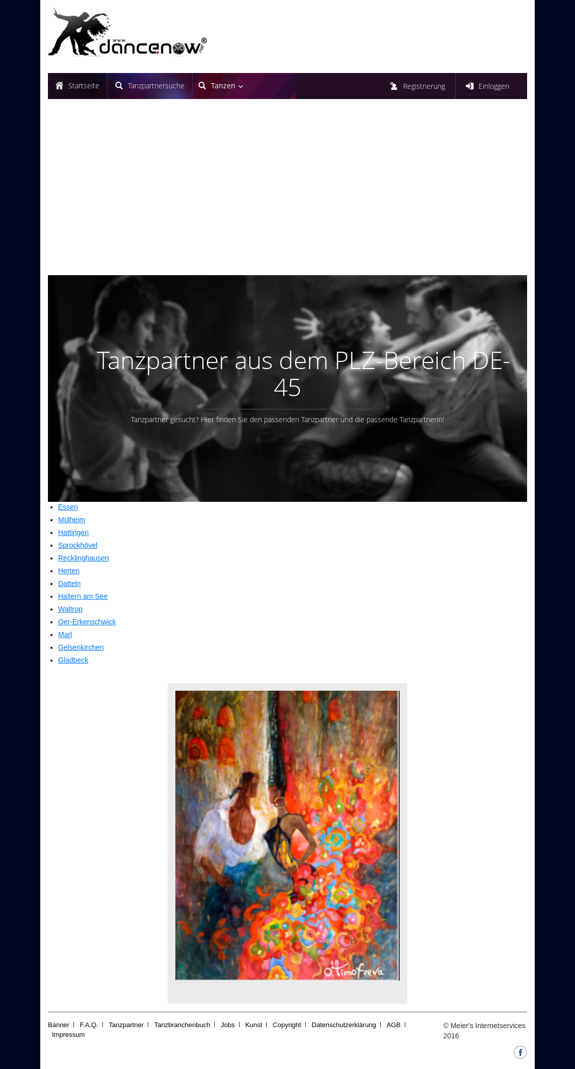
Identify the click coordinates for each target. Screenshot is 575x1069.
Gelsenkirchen (81, 647)
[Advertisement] (287, 190)
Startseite (83, 85)
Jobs (227, 1025)
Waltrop (70, 609)
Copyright (287, 1025)
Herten (69, 571)
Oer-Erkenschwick (87, 622)
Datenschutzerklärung (343, 1025)
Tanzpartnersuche (156, 85)
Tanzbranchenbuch (182, 1025)
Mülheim (71, 520)
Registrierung (424, 86)
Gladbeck (73, 660)
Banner (58, 1025)
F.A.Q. (89, 1025)
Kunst (253, 1025)
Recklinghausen (83, 558)
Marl (65, 634)
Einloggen (494, 86)
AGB (393, 1025)
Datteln (69, 583)
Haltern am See (83, 596)
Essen (68, 507)
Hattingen (73, 532)
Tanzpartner (126, 1025)
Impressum (68, 1034)
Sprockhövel (77, 545)
